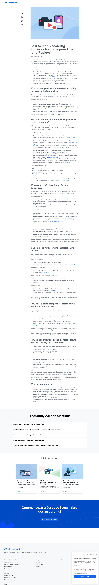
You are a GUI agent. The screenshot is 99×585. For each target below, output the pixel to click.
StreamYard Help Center (62, 180)
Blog (40, 560)
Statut (6, 582)
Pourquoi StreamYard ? (10, 559)
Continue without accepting (92, 554)
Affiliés (40, 562)
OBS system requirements (63, 233)
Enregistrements (8, 566)
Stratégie (52, 3)
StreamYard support (64, 162)
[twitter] (21, 20)
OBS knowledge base (68, 218)
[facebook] (21, 17)
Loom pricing (46, 272)
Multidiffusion (7, 562)
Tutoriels (65, 3)
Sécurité (6, 584)
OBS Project (55, 76)
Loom (64, 80)
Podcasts (6, 573)
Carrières (10, 579)
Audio (58, 3)
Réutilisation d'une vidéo (10, 577)
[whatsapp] (21, 24)
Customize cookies (85, 580)
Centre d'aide (39, 564)
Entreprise (63, 559)
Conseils (71, 3)
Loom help (72, 264)
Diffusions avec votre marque (11, 564)
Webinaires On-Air (8, 575)
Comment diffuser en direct (41, 3)
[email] (21, 13)
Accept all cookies (85, 576)
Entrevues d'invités (9, 568)
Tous (31, 3)
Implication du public (9, 571)
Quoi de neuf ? (40, 566)
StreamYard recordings (52, 157)
